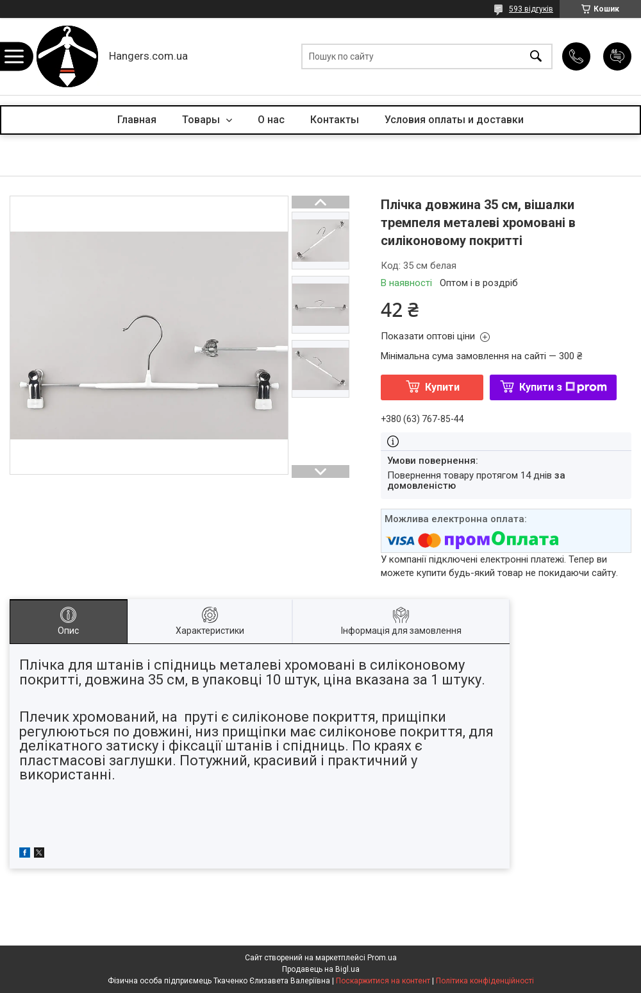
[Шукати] (535, 57)
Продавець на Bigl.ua (321, 969)
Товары (202, 120)
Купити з (563, 387)
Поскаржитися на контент (383, 980)
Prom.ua (382, 957)
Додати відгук (617, 56)
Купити (442, 387)
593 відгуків (531, 8)
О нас (271, 120)
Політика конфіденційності (485, 980)
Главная (136, 120)
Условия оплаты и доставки (454, 120)
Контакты (334, 120)
